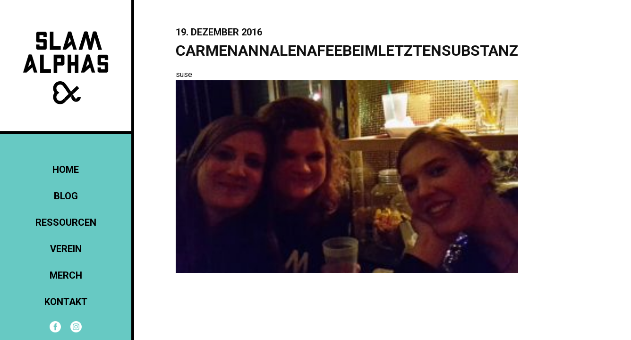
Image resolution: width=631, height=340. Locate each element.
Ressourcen (65, 222)
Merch (66, 275)
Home (65, 169)
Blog (66, 196)
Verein (66, 249)
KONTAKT (65, 301)
